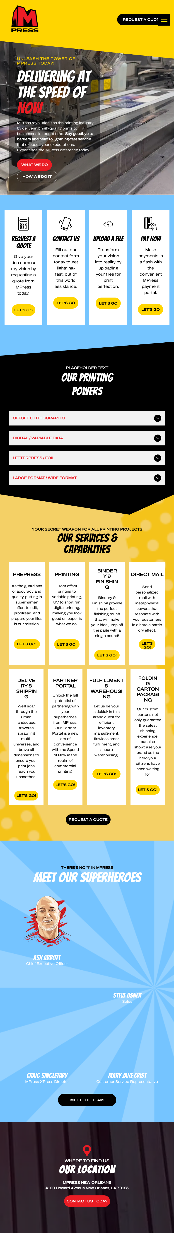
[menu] (164, 20)
